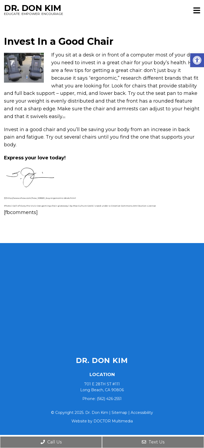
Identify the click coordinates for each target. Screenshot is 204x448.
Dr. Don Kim (96, 9)
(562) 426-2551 (109, 398)
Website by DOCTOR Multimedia (102, 421)
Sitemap (119, 412)
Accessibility (142, 412)
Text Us (153, 442)
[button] (197, 60)
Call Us (51, 442)
